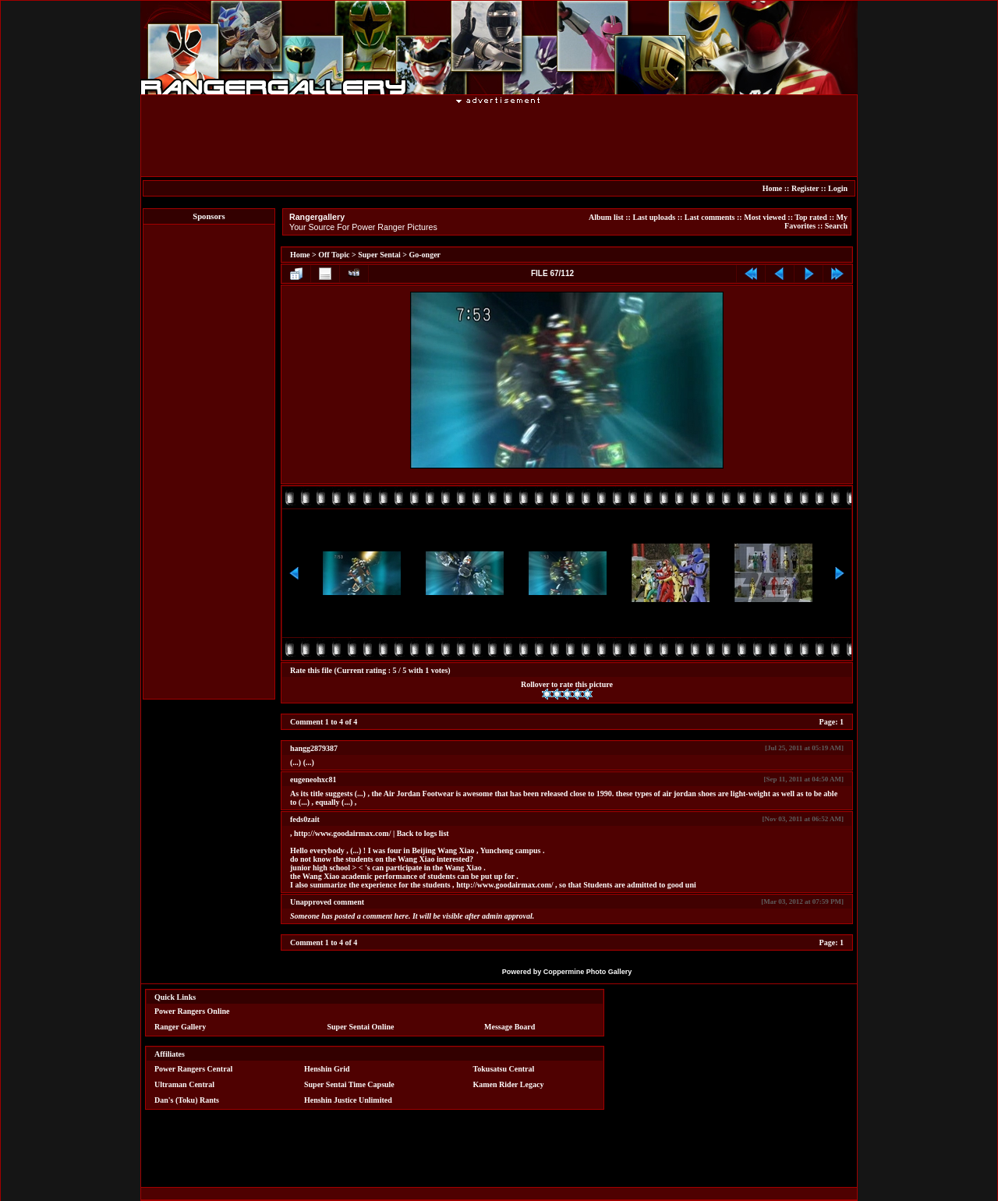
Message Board (509, 1026)
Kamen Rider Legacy (508, 1084)
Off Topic (333, 254)
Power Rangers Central (193, 1069)
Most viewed (765, 217)
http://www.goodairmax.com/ (342, 833)
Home (773, 188)
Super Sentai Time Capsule (349, 1084)
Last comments (710, 217)
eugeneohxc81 (313, 779)
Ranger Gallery (180, 1026)
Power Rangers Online (191, 1011)
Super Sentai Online (361, 1026)
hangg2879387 (314, 748)
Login (838, 188)
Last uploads (653, 217)
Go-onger (425, 254)
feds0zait (305, 819)
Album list (606, 217)
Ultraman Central (184, 1084)
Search (836, 225)
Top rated (811, 217)
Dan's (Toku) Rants (186, 1100)
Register (805, 188)
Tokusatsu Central (504, 1069)
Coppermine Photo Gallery (587, 972)
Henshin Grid (327, 1069)
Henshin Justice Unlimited (348, 1100)
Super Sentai (379, 254)
